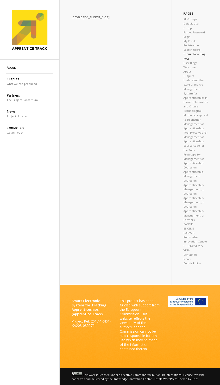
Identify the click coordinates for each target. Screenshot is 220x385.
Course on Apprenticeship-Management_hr (194, 198)
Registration (191, 45)
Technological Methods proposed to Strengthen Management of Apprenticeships (195, 119)
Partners (189, 220)
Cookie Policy (192, 263)
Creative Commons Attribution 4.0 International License (157, 374)
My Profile (189, 41)
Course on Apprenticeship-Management (193, 172)
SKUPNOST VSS (193, 246)
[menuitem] (30, 68)
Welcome (189, 67)
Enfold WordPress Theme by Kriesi (176, 379)
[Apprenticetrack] (30, 30)
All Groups (190, 19)
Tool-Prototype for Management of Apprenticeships (195, 137)
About (187, 71)
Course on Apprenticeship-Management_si (193, 211)
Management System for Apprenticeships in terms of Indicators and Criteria (195, 97)
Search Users (191, 49)
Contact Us (190, 254)
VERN (186, 250)
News (186, 259)
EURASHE (189, 233)
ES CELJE (188, 228)
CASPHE (188, 224)
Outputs (188, 76)
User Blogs (190, 63)
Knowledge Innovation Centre (132, 379)
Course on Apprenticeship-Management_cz (194, 185)
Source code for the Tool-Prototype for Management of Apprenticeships (193, 154)
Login (186, 36)
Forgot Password (194, 32)
